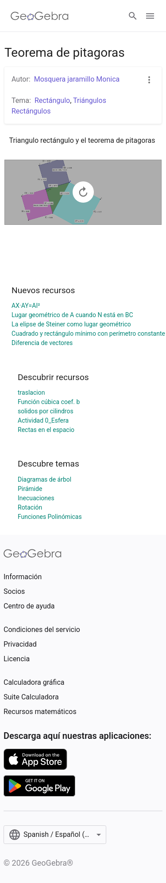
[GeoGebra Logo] (40, 16)
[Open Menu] (150, 16)
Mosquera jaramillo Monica (77, 79)
